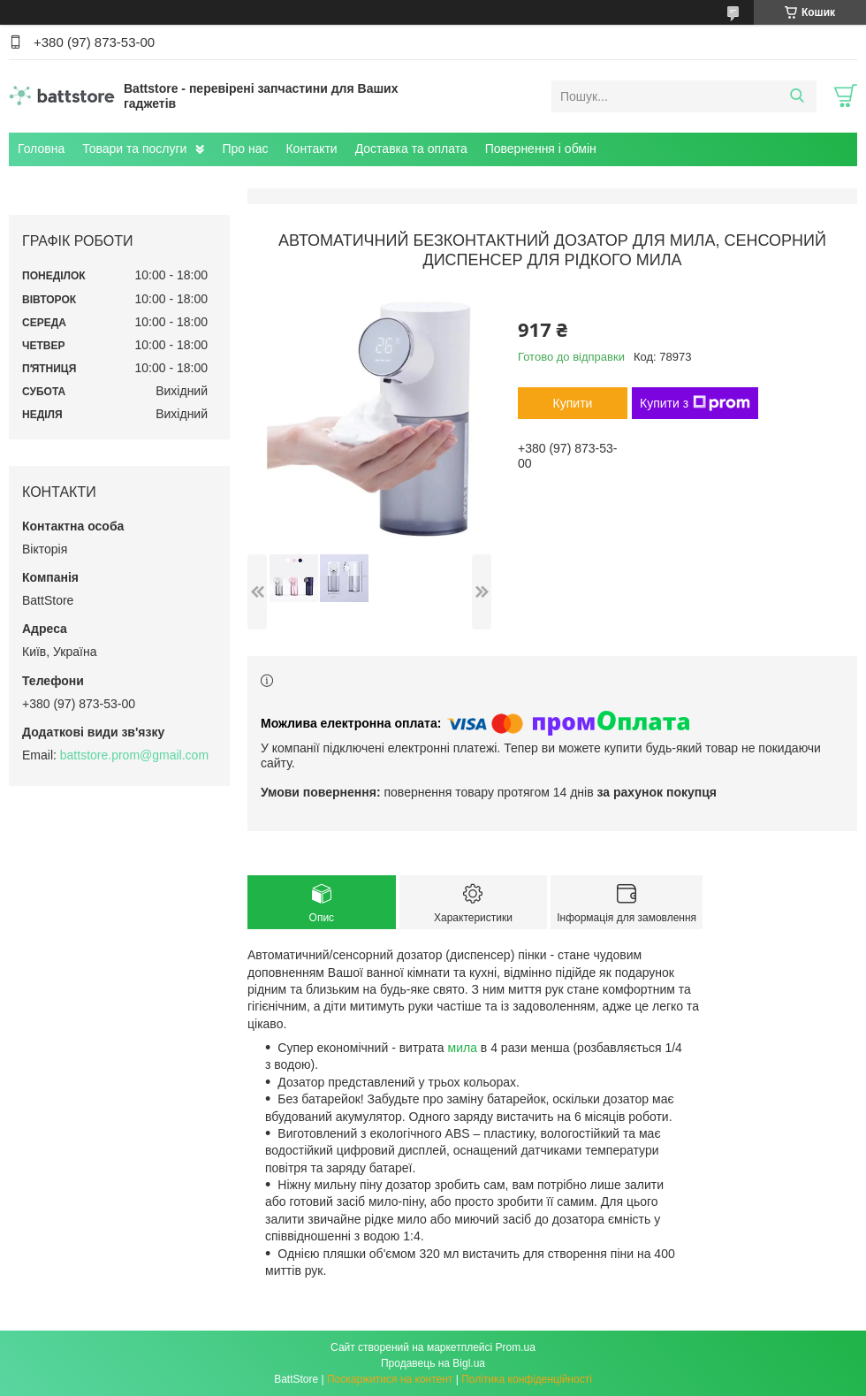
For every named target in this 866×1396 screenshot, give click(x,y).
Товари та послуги (134, 148)
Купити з (695, 403)
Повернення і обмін (540, 148)
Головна (41, 148)
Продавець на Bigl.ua (433, 1363)
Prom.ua (516, 1347)
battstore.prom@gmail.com (134, 755)
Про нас (245, 148)
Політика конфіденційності (526, 1379)
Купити (573, 403)
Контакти (311, 148)
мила (462, 1048)
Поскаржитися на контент (389, 1379)
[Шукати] (797, 96)
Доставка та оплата (411, 148)
